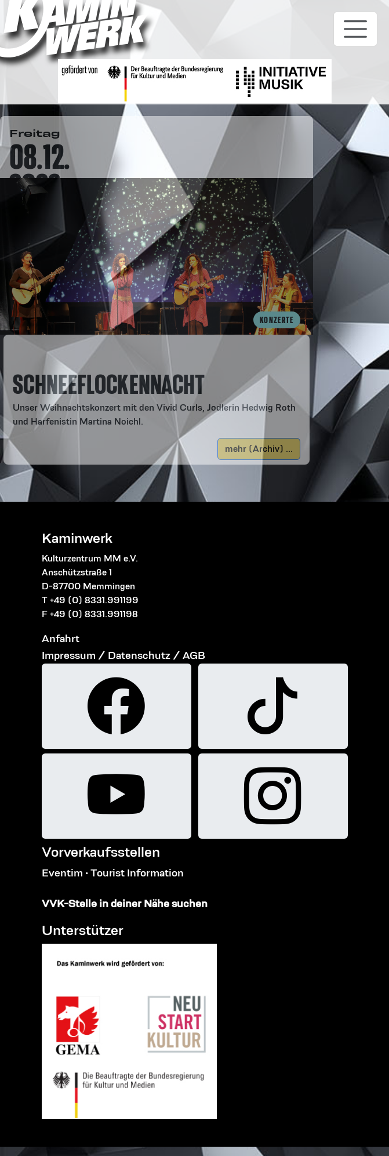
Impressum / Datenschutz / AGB (123, 655)
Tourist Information (137, 873)
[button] (156, 386)
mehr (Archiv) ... (259, 449)
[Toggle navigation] (355, 29)
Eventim (62, 873)
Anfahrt (60, 638)
